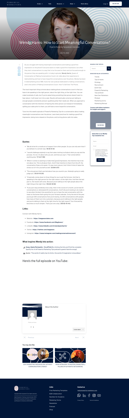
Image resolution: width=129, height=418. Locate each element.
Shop (51, 410)
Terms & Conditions (94, 400)
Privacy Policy (103, 156)
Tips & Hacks (99, 79)
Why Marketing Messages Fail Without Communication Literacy (37, 359)
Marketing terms (100, 101)
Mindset (97, 98)
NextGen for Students (56, 397)
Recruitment (99, 85)
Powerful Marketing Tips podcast (61, 47)
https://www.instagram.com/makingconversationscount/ (55, 233)
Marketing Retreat (101, 103)
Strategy (98, 82)
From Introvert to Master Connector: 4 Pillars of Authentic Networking (70, 359)
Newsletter (53, 403)
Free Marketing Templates (58, 390)
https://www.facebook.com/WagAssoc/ (48, 222)
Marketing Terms (55, 400)
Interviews (75, 47)
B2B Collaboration (55, 394)
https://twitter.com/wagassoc (43, 229)
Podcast (52, 406)
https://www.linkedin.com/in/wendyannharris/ (50, 226)
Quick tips (98, 88)
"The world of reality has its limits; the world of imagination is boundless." (56, 253)
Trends (97, 77)
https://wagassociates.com (43, 218)
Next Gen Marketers (101, 95)
